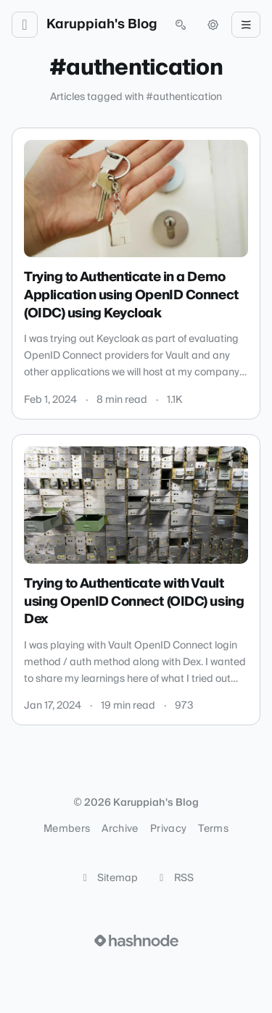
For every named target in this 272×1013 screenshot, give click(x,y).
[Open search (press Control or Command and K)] (181, 25)
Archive (120, 829)
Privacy (168, 829)
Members (67, 829)
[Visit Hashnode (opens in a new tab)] (136, 940)
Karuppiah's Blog (101, 24)
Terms (213, 829)
